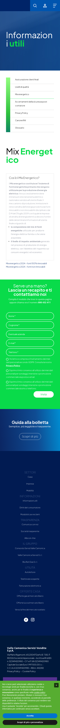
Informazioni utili (30, 500)
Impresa (30, 483)
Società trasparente (30, 531)
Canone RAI (20, 120)
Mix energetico (22, 94)
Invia (44, 394)
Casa (30, 477)
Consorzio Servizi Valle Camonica (30, 548)
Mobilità (30, 490)
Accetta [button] (30, 716)
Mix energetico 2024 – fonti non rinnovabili (25, 266)
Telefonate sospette (30, 579)
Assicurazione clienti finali (27, 79)
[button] (56, 685)
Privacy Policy (21, 113)
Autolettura (30, 572)
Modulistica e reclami (30, 514)
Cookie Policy (29, 671)
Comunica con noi (30, 524)
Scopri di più (30, 436)
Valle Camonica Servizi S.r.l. (30, 555)
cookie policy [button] (39, 692)
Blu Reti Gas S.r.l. (30, 562)
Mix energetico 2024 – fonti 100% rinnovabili (26, 263)
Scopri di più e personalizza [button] (30, 722)
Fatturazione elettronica (30, 585)
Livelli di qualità (22, 87)
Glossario (19, 127)
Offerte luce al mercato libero (30, 602)
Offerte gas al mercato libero (30, 596)
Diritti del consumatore (30, 507)
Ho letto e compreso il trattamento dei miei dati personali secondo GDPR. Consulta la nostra (28, 362)
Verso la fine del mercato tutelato (30, 609)
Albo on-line (30, 538)
